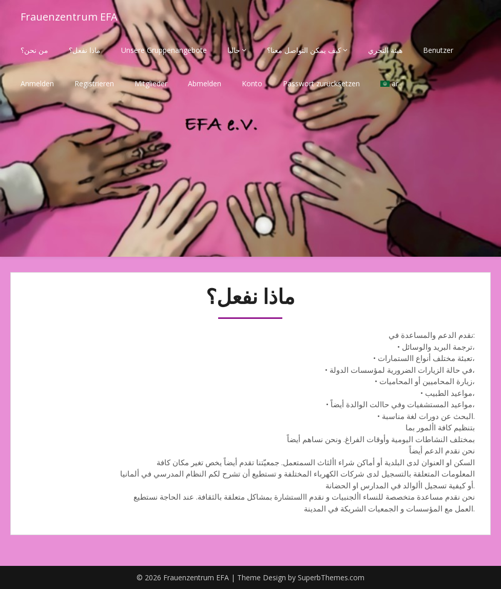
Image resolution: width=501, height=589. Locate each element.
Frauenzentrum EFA (69, 17)
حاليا (233, 50)
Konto (252, 83)
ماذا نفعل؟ (85, 50)
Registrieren (94, 83)
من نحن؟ (34, 50)
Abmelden (204, 83)
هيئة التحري (385, 50)
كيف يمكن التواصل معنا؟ (304, 50)
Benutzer (438, 50)
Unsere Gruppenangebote (164, 50)
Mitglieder (150, 83)
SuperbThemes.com (331, 577)
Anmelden (37, 83)
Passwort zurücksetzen (321, 83)
